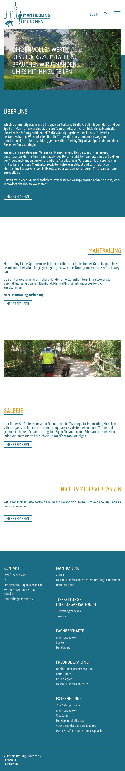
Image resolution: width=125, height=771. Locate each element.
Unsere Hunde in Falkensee (72, 684)
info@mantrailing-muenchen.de (23, 585)
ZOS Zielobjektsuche (68, 705)
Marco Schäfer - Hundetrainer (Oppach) (79, 731)
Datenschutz (11, 764)
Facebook (66, 436)
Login (94, 14)
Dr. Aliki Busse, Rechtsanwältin (74, 669)
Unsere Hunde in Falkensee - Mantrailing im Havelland (88, 580)
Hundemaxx (63, 647)
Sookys (60, 642)
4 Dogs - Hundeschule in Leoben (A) (76, 725)
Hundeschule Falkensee (70, 720)
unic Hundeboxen (66, 637)
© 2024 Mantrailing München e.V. (23, 756)
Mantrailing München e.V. (18, 599)
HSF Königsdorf (65, 679)
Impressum (10, 760)
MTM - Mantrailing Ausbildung (23, 295)
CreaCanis (62, 715)
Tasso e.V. (61, 616)
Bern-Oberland (65, 585)
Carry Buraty (63, 674)
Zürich (60, 575)
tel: (5, 580)
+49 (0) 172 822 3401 (15, 575)
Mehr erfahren (17, 196)
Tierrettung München (68, 611)
